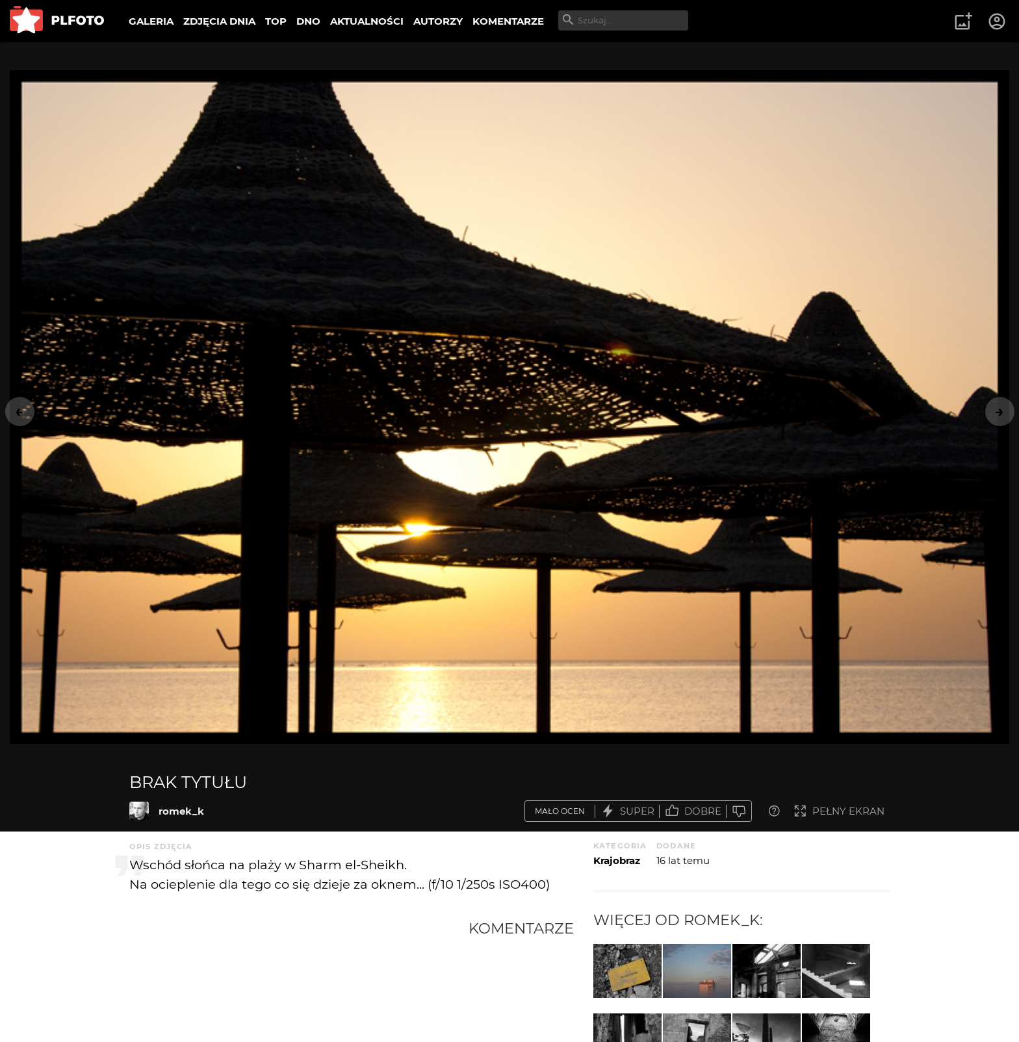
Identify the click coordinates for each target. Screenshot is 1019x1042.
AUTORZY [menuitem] (438, 21)
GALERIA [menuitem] (151, 21)
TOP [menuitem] (276, 21)
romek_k (181, 811)
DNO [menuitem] (308, 21)
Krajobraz (616, 860)
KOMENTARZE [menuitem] (508, 21)
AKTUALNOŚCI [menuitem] (367, 21)
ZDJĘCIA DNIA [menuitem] (219, 21)
